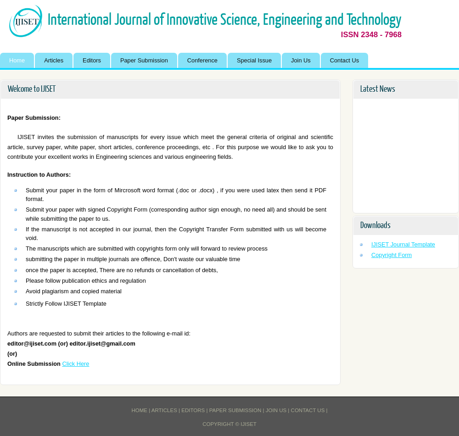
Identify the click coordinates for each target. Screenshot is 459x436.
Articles (53, 60)
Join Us (301, 60)
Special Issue (254, 60)
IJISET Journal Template (403, 244)
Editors (92, 60)
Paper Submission (144, 60)
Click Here (75, 363)
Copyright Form (391, 255)
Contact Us (344, 60)
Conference (202, 60)
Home (17, 60)
